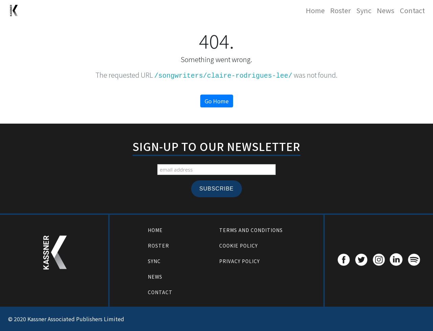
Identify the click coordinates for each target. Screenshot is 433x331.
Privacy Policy (239, 261)
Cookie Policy (238, 245)
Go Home (217, 101)
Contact (412, 10)
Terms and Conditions (251, 230)
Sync (363, 10)
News (385, 10)
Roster (340, 10)
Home (315, 10)
